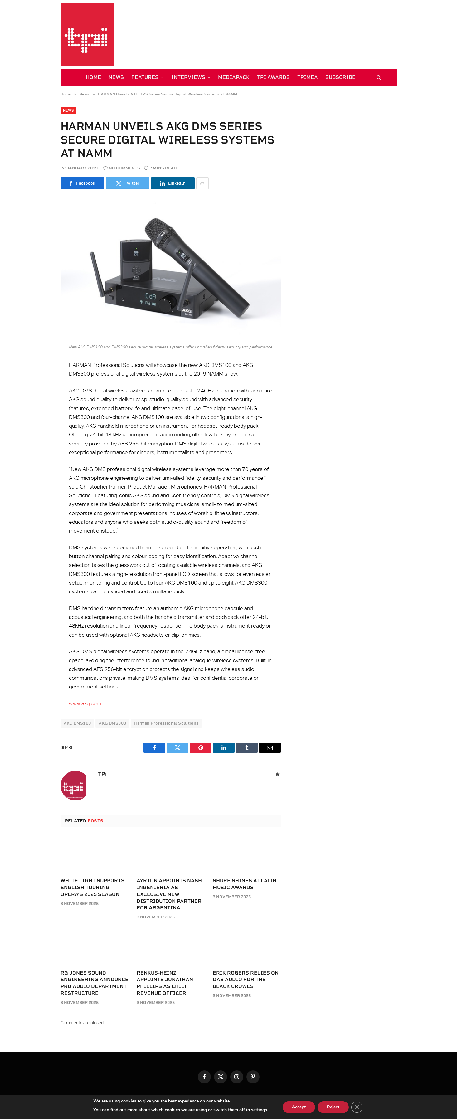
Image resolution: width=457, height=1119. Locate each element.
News (68, 111)
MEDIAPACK (234, 77)
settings (259, 1110)
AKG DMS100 (77, 723)
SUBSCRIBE (340, 77)
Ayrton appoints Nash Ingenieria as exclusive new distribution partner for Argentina (169, 894)
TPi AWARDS (273, 77)
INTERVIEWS (188, 77)
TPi (102, 774)
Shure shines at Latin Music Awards (244, 884)
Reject (333, 1107)
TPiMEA (307, 77)
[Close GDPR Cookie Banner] (356, 1107)
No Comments (121, 168)
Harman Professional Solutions (166, 723)
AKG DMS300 (112, 723)
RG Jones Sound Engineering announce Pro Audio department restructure (95, 983)
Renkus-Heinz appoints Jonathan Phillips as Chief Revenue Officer (165, 983)
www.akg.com (85, 703)
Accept (299, 1107)
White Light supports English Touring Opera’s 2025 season (92, 887)
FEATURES (144, 77)
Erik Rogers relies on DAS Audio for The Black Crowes (246, 980)
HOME (93, 77)
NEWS (116, 77)
